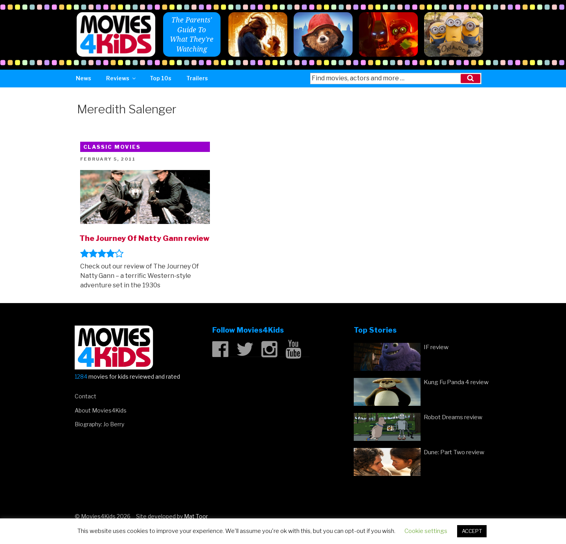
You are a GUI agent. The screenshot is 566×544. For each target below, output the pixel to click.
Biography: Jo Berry (99, 424)
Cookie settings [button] (425, 531)
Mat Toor (196, 516)
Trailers (197, 78)
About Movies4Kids (101, 410)
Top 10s (160, 78)
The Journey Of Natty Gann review (144, 238)
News (83, 78)
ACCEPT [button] (472, 531)
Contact (85, 396)
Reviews (121, 78)
